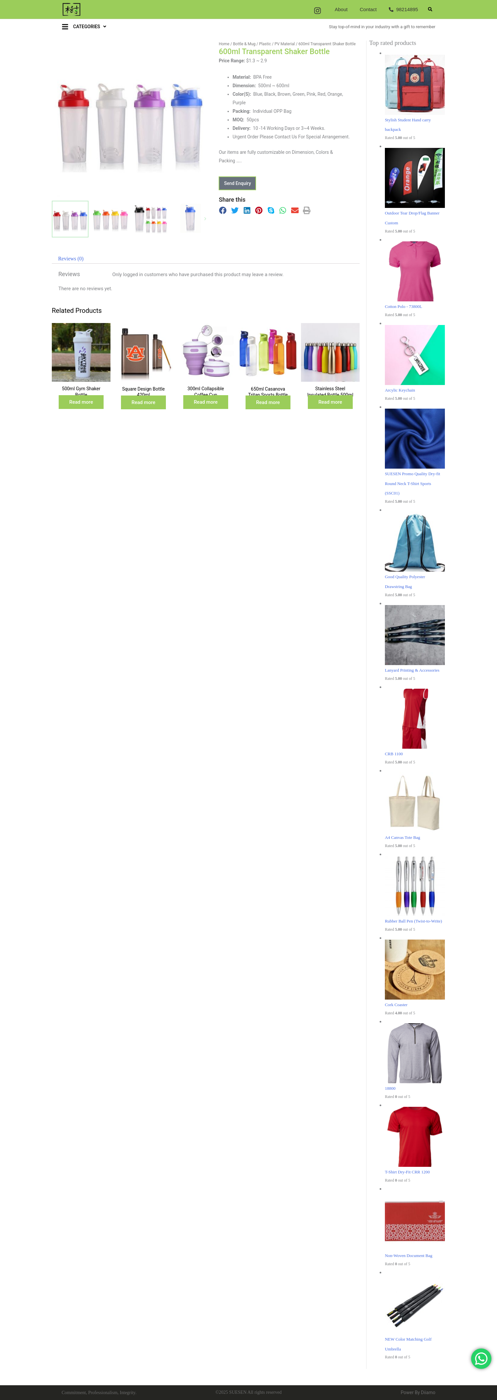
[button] (430, 9)
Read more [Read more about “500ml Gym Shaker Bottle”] (81, 402)
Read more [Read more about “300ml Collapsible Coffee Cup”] (206, 402)
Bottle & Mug (244, 44)
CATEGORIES (89, 26)
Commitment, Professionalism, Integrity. (99, 1392)
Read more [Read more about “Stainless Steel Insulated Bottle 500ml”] (330, 402)
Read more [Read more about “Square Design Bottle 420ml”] (143, 402)
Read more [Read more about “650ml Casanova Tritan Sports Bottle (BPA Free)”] (268, 402)
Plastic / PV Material (277, 44)
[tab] (71, 259)
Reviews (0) (71, 258)
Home (224, 44)
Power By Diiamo (418, 1392)
